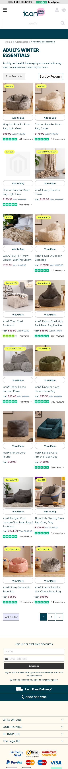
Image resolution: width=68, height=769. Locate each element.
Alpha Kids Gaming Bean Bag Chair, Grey (49, 520)
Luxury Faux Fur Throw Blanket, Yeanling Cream (17, 257)
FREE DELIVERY (23, 2)
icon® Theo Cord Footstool (13, 323)
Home (9, 41)
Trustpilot (54, 2)
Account (57, 10)
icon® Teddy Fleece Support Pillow (14, 389)
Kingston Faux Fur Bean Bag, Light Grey (16, 126)
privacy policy (51, 680)
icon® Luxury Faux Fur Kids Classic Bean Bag (48, 589)
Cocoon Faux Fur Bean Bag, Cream (48, 126)
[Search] (62, 23)
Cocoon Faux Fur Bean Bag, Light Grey (16, 192)
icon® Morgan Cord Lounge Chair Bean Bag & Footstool (18, 522)
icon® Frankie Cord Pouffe (14, 454)
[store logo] (34, 12)
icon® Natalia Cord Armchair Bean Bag (46, 454)
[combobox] (34, 23)
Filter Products (14, 76)
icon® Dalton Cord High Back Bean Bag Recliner (49, 323)
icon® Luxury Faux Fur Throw (47, 192)
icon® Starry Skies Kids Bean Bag (16, 589)
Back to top (10, 617)
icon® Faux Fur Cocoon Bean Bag (48, 257)
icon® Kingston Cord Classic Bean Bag (47, 389)
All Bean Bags (22, 41)
